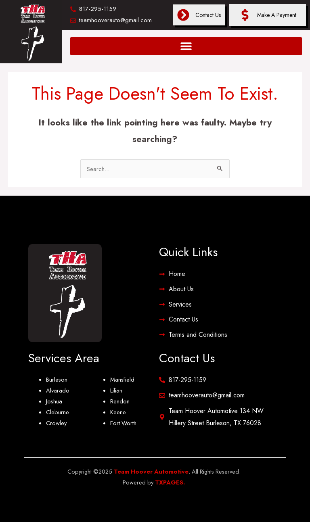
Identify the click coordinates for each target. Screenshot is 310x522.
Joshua (54, 401)
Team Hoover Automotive (151, 471)
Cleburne (57, 412)
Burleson (56, 379)
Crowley (56, 423)
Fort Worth (123, 423)
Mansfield (122, 379)
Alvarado (57, 390)
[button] (186, 46)
